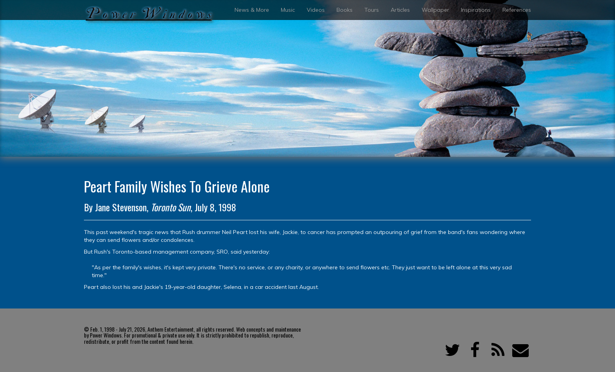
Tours (371, 9)
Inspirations (476, 9)
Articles (400, 9)
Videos (316, 9)
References (516, 9)
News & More (252, 9)
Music (288, 9)
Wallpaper (435, 9)
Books (345, 9)
